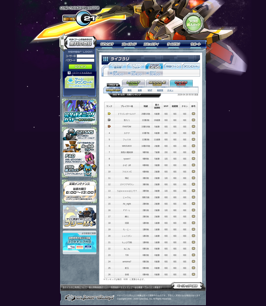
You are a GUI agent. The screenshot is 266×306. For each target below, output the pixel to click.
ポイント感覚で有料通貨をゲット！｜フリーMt (80, 217)
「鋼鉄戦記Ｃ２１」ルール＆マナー (79, 146)
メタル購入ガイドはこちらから (79, 171)
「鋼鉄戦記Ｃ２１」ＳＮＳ (79, 133)
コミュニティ (152, 44)
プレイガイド (130, 44)
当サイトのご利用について (75, 287)
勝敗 (130, 90)
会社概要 (138, 287)
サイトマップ (126, 287)
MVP (150, 90)
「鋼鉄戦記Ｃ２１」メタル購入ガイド (193, 23)
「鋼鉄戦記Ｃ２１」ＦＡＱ (79, 158)
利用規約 (115, 287)
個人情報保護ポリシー (99, 287)
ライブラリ (175, 44)
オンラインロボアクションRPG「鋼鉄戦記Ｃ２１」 (79, 16)
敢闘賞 (160, 90)
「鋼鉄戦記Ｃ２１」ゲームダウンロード (79, 82)
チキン (170, 90)
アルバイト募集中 (152, 287)
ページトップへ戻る (187, 285)
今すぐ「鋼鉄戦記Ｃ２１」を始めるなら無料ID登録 (79, 40)
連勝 (140, 90)
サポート (196, 44)
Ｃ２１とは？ (109, 44)
